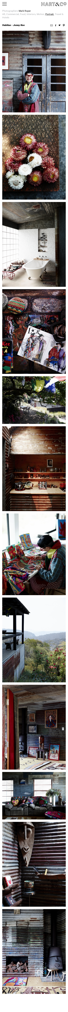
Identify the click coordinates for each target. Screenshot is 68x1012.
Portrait (49, 14)
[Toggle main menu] (4, 4)
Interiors (31, 14)
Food (22, 14)
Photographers (10, 10)
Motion (40, 14)
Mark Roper (25, 10)
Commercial (12, 14)
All (3, 14)
